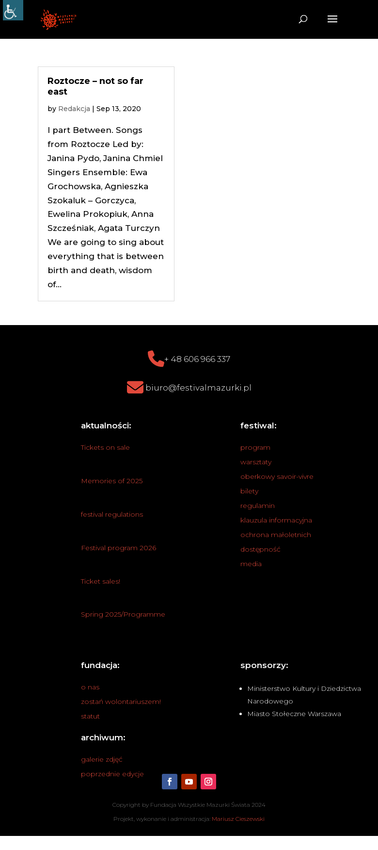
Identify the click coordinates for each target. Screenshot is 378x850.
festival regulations (112, 514)
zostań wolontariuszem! (121, 701)
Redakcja (74, 108)
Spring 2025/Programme (123, 614)
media (251, 563)
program (255, 447)
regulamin (257, 505)
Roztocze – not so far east (95, 86)
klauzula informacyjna (276, 520)
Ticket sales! (100, 581)
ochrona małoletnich (275, 534)
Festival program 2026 (118, 547)
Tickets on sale (105, 447)
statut (90, 716)
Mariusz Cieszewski (238, 818)
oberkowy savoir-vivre (277, 476)
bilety (249, 491)
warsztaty (255, 462)
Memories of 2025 (111, 480)
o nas (90, 687)
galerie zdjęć (102, 759)
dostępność (260, 549)
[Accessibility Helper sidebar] (13, 10)
